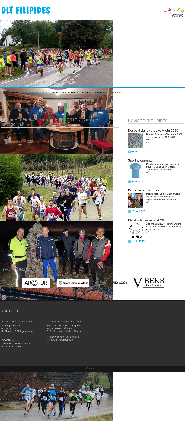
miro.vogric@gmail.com (60, 339)
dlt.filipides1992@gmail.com (17, 331)
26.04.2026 (138, 211)
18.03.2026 (138, 241)
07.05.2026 (138, 151)
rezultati (17, 133)
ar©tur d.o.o (90, 368)
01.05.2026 (138, 181)
